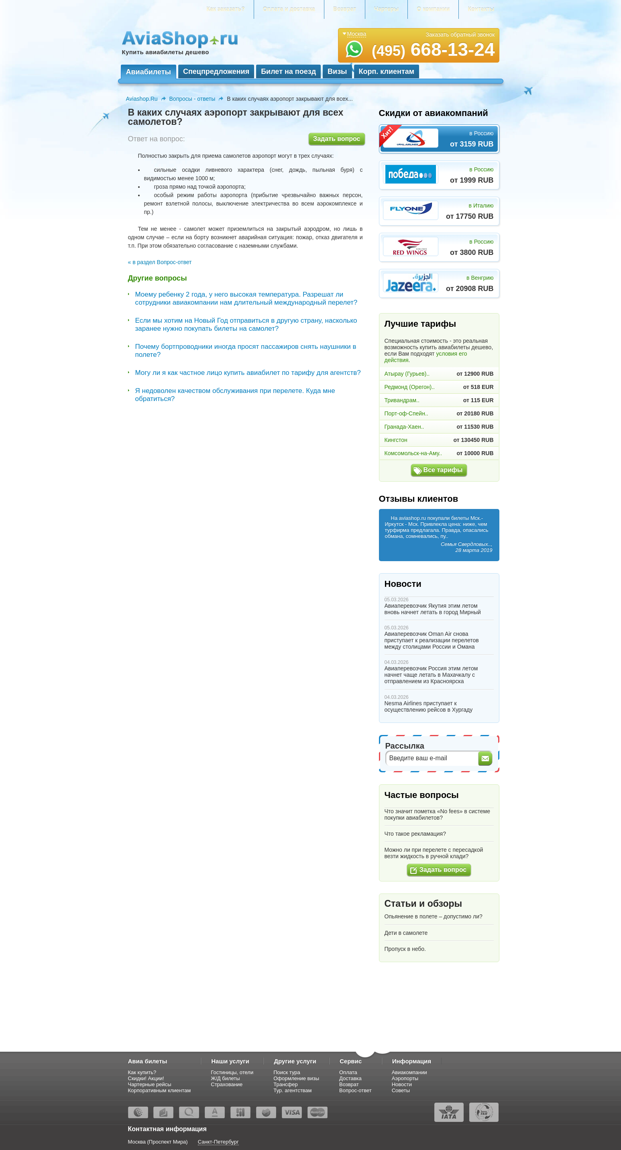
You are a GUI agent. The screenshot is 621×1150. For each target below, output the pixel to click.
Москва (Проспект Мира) (158, 1142)
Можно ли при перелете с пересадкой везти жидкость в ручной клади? (434, 853)
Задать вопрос (336, 138)
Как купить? (142, 1072)
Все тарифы (443, 469)
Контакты (481, 9)
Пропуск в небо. (405, 949)
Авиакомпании (409, 1072)
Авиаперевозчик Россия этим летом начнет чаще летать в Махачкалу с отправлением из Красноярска (431, 674)
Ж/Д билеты (225, 1078)
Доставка (350, 1078)
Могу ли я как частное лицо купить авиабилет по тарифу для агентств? (248, 373)
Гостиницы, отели (232, 1072)
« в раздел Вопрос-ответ (160, 262)
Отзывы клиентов (418, 499)
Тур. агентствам (292, 1090)
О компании (433, 9)
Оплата (348, 1072)
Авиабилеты (148, 72)
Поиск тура (286, 1072)
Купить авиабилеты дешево (165, 52)
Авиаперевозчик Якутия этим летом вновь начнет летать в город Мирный (433, 608)
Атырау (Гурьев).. (407, 373)
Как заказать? (225, 9)
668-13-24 (433, 49)
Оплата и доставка (289, 9)
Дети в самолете (406, 933)
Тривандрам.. (402, 400)
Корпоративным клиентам (159, 1090)
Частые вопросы (422, 795)
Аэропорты (405, 1078)
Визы (337, 71)
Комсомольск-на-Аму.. (413, 453)
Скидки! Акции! (146, 1078)
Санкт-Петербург (218, 1142)
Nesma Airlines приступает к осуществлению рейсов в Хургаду (429, 706)
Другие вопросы (157, 278)
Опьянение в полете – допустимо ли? (434, 916)
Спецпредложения (216, 71)
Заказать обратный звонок (460, 34)
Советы (401, 1090)
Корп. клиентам (387, 71)
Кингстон (396, 440)
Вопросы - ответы (192, 99)
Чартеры (386, 9)
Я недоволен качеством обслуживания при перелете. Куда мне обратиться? (235, 395)
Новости (403, 584)
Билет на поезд (288, 71)
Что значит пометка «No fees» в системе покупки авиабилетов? (437, 814)
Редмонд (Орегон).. (410, 387)
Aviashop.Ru (142, 99)
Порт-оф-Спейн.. (406, 413)
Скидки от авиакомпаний (433, 113)
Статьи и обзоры (423, 903)
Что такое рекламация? (415, 833)
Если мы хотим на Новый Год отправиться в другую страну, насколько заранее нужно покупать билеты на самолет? (246, 324)
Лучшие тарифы (420, 324)
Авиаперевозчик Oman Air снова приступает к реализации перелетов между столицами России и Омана (432, 640)
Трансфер (285, 1084)
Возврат (344, 9)
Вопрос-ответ (355, 1090)
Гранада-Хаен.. (404, 426)
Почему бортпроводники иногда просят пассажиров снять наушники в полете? (245, 350)
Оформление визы (296, 1078)
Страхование (226, 1084)
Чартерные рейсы (149, 1084)
